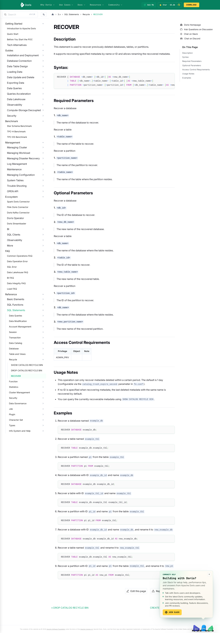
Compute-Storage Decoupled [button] (22, 119)
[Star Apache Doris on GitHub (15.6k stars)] (170, 4)
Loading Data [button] (12, 81)
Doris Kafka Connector (16, 240)
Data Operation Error (15, 295)
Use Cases (66, 5)
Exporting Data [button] (13, 92)
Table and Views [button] (15, 394)
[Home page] (52, 14)
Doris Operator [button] (13, 246)
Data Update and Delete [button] (18, 86)
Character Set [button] (14, 460)
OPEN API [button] (10, 213)
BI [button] (6, 257)
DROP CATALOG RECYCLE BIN (24, 411)
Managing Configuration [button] (19, 196)
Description (187, 53)
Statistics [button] (11, 427)
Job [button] (9, 449)
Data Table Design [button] (15, 75)
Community (115, 5)
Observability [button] (12, 268)
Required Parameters (192, 61)
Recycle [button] (11, 400)
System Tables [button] (13, 202)
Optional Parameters (191, 65)
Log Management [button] (15, 185)
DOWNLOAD (191, 5)
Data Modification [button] (16, 361)
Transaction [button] (13, 378)
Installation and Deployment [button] (21, 64)
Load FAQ (10, 323)
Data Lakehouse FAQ (15, 306)
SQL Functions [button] (13, 345)
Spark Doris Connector (16, 229)
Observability (12, 114)
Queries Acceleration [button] (17, 103)
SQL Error (10, 301)
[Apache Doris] (26, 5)
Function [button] (11, 422)
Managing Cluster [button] (15, 169)
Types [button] (10, 466)
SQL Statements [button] (14, 350)
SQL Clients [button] (11, 262)
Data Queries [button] (12, 97)
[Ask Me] (149, 4)
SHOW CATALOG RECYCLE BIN (25, 405)
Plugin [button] (10, 455)
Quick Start (10, 37)
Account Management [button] (18, 367)
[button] (43, 14)
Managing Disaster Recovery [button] (21, 180)
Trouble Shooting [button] (15, 207)
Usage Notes (188, 74)
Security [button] (10, 125)
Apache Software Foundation (56, 629)
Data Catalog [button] (13, 383)
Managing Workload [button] (16, 174)
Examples (186, 78)
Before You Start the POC (18, 42)
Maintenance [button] (12, 191)
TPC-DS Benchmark (15, 152)
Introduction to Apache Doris (19, 31)
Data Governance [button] (16, 444)
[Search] (20, 14)
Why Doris (47, 5)
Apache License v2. (86, 629)
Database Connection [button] (17, 70)
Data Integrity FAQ (14, 317)
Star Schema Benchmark (17, 141)
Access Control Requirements (196, 69)
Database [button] (12, 389)
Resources (97, 5)
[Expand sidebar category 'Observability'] (42, 114)
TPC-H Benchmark (14, 147)
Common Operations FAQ (18, 290)
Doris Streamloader (14, 251)
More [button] (8, 273)
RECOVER (14, 416)
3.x (59, 14)
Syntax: (185, 57)
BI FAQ (8, 312)
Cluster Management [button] (17, 433)
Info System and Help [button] (18, 471)
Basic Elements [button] (13, 339)
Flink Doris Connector (15, 235)
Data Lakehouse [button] (14, 108)
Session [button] (11, 372)
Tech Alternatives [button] (15, 48)
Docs (82, 5)
